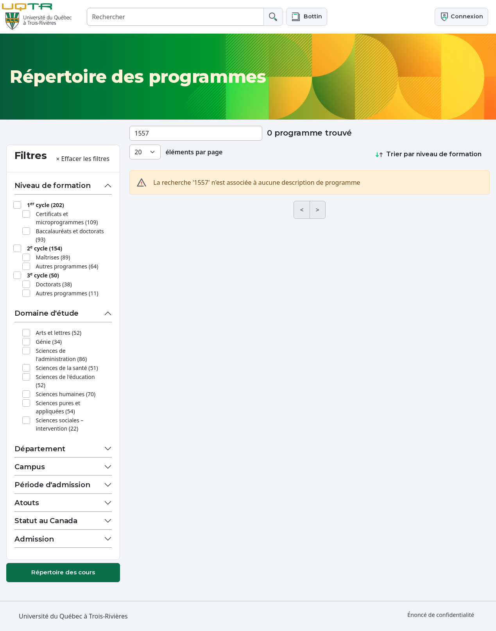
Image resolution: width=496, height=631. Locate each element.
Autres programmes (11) (67, 293)
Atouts (26, 502)
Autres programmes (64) (67, 266)
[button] (306, 16)
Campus (29, 466)
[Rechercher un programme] (195, 133)
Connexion (461, 16)
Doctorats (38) (54, 284)
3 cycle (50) (43, 275)
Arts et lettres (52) (59, 332)
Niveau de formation (52, 185)
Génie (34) (49, 341)
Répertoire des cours (63, 572)
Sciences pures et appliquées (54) (58, 407)
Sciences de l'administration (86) (61, 355)
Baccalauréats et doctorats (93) (70, 235)
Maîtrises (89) (53, 257)
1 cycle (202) (45, 205)
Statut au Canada (45, 520)
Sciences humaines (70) (66, 394)
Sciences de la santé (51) (67, 368)
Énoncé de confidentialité (440, 614)
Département (39, 448)
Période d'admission (52, 484)
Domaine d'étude (46, 313)
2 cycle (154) (44, 248)
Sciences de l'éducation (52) (65, 381)
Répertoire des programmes (138, 76)
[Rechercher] (175, 16)
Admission (34, 538)
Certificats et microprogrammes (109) (67, 218)
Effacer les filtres (82, 158)
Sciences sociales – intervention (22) (60, 424)
